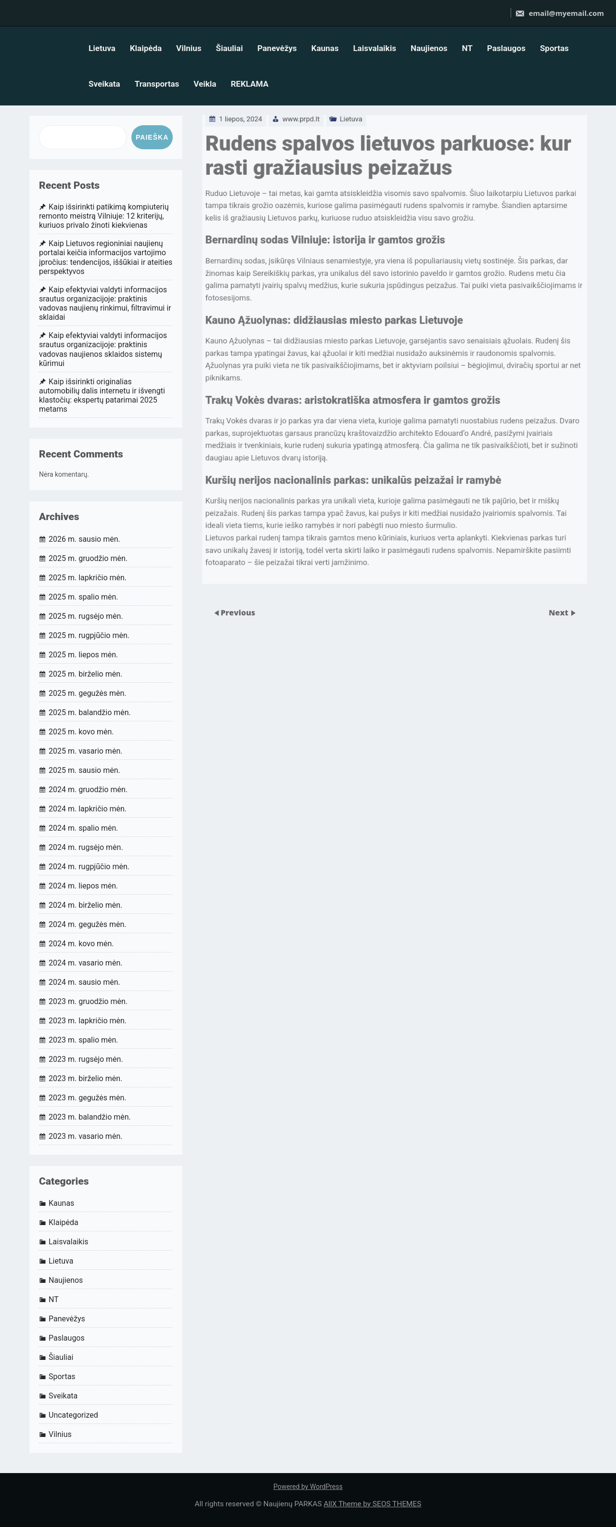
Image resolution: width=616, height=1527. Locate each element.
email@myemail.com (559, 13)
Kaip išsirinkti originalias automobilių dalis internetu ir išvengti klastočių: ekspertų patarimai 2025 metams (102, 395)
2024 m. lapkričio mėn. (88, 808)
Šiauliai (229, 48)
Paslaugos (506, 48)
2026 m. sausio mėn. (84, 539)
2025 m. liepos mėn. (83, 654)
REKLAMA (250, 84)
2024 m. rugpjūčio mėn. (89, 866)
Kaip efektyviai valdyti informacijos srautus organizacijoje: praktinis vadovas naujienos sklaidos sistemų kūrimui (103, 349)
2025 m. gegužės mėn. (88, 693)
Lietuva (102, 48)
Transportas (157, 84)
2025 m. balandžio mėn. (90, 712)
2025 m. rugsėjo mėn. (86, 616)
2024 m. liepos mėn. (83, 885)
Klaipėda (146, 48)
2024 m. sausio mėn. (84, 982)
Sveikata (104, 84)
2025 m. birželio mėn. (85, 674)
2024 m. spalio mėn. (83, 828)
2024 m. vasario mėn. (85, 962)
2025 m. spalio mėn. (83, 596)
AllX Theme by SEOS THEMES (372, 1504)
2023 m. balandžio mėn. (90, 1117)
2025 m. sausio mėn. (84, 770)
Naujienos (429, 48)
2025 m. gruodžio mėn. (88, 558)
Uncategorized (73, 1415)
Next (559, 612)
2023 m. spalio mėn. (83, 1039)
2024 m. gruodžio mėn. (88, 789)
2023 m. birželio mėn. (85, 1078)
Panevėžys (277, 48)
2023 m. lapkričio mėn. (88, 1020)
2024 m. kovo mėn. (81, 943)
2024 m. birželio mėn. (85, 905)
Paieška (152, 137)
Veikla (204, 84)
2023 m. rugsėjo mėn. (86, 1059)
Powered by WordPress (308, 1486)
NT (467, 48)
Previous (237, 612)
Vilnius (188, 48)
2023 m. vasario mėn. (85, 1136)
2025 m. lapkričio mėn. (88, 577)
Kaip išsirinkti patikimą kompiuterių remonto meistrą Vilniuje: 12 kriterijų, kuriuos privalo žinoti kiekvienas (104, 216)
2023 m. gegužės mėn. (88, 1097)
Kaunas (325, 48)
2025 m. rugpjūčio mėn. (89, 635)
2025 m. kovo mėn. (81, 731)
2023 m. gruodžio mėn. (88, 1001)
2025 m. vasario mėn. (85, 751)
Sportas (554, 48)
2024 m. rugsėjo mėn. (86, 847)
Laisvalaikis (375, 48)
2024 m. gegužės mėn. (88, 924)
